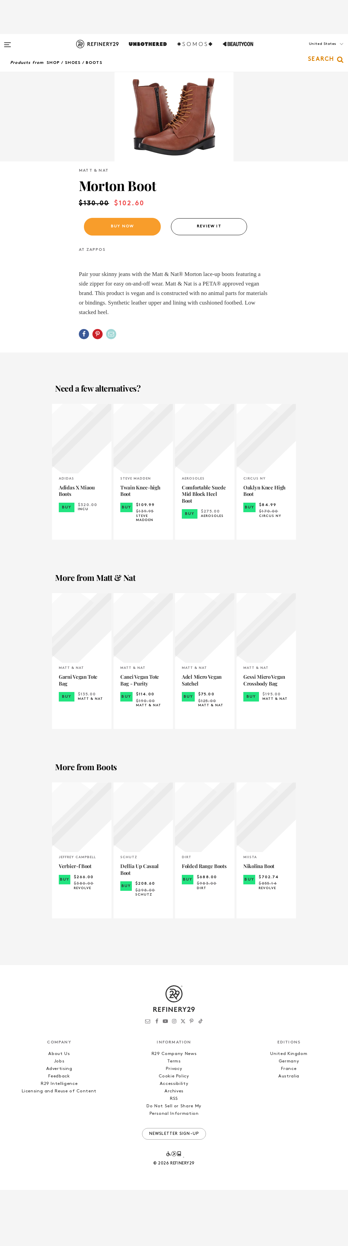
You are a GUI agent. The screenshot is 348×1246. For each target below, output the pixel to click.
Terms (173, 1117)
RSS (174, 1155)
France (288, 1125)
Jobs (59, 1117)
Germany (289, 1117)
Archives (174, 1147)
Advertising (59, 1125)
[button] (314, 50)
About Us (59, 1110)
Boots (94, 63)
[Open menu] (7, 41)
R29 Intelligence (59, 1140)
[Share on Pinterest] (97, 390)
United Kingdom (288, 1110)
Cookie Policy (174, 1132)
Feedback (59, 1132)
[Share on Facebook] (84, 390)
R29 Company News (174, 1110)
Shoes (73, 63)
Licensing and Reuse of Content (59, 1147)
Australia (288, 1132)
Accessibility (174, 1140)
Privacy (174, 1125)
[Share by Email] (111, 390)
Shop (53, 63)
